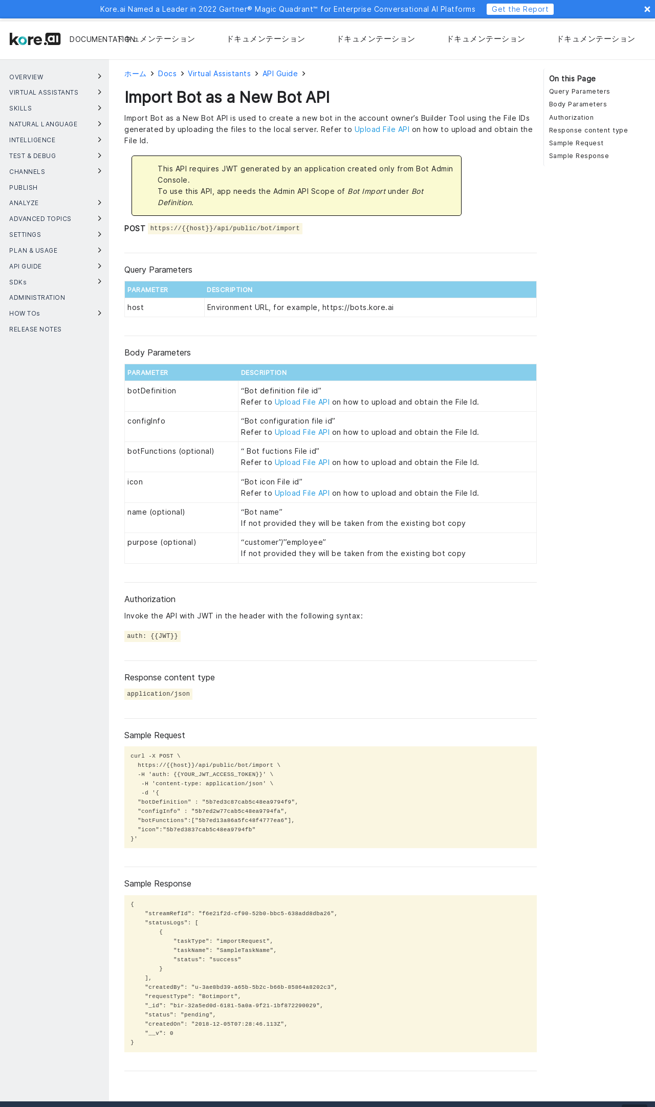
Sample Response (579, 156)
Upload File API (382, 129)
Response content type (588, 130)
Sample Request (576, 143)
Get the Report (520, 9)
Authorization (571, 117)
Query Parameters (579, 91)
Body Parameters (578, 104)
